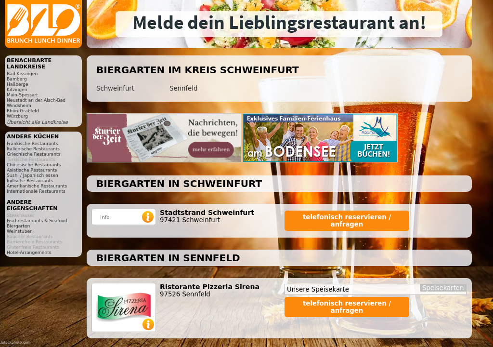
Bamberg (17, 78)
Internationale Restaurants (36, 191)
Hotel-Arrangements (29, 252)
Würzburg (17, 116)
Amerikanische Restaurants (37, 185)
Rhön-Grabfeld (23, 110)
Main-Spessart (22, 94)
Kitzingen (17, 89)
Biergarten (18, 225)
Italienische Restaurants (33, 148)
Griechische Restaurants (33, 154)
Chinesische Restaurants (34, 164)
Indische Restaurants (30, 180)
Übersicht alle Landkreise (37, 122)
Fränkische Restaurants (32, 143)
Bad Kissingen (22, 73)
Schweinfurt (115, 88)
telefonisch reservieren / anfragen (347, 221)
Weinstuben (20, 231)
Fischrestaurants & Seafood (37, 220)
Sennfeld (183, 88)
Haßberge (17, 84)
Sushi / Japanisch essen (32, 175)
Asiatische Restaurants (32, 170)
